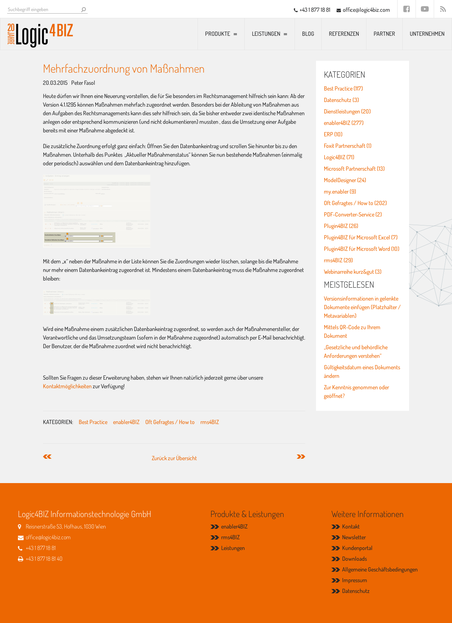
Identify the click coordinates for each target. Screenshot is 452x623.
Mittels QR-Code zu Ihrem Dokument (352, 331)
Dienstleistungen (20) (347, 111)
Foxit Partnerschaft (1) (347, 145)
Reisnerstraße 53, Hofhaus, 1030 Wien (66, 526)
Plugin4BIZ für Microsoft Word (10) (361, 248)
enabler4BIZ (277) (344, 122)
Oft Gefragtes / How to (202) (355, 202)
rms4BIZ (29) (338, 260)
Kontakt (351, 526)
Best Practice (93, 421)
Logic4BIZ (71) (339, 157)
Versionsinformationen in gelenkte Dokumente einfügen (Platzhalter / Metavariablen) (362, 307)
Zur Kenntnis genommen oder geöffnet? (356, 391)
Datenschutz (356, 590)
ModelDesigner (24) (345, 180)
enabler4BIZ (126, 421)
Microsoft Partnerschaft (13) (354, 168)
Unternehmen (427, 33)
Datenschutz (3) (341, 99)
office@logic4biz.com (366, 9)
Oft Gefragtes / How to (170, 421)
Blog (308, 33)
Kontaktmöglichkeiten (68, 386)
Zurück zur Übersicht (174, 458)
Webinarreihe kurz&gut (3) (352, 271)
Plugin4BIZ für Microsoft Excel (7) (361, 237)
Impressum (354, 580)
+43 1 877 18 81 (315, 9)
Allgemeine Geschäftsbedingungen (380, 569)
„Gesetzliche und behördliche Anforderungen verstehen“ (356, 351)
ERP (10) (333, 134)
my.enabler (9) (340, 191)
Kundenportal (357, 547)
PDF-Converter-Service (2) (353, 214)
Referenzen (344, 33)
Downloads (354, 558)
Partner (384, 33)
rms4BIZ (209, 421)
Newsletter (354, 537)
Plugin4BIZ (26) (341, 225)
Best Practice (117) (343, 88)
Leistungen (266, 33)
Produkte (217, 33)
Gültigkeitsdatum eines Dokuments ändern (362, 371)
